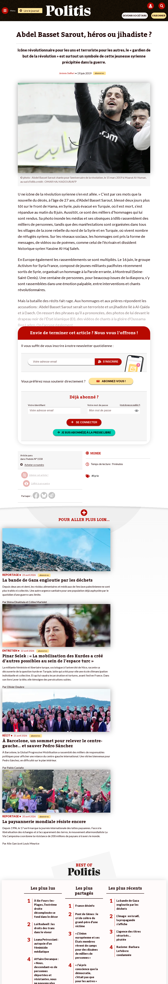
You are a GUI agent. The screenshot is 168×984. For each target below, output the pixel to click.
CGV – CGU (85, 960)
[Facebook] (40, 972)
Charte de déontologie (60, 960)
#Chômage (117, 864)
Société (6, 861)
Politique (6, 854)
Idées (5, 864)
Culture (6, 868)
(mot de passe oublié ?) (130, 405)
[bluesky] (50, 972)
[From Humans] (82, 972)
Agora (5, 850)
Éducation (33, 861)
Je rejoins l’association (68, 861)
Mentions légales (33, 960)
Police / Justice (36, 868)
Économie (33, 857)
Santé (31, 864)
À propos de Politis (67, 864)
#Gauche (116, 857)
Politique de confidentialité (111, 960)
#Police (115, 854)
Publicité (136, 960)
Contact (14, 960)
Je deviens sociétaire (68, 854)
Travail (31, 854)
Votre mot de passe (97, 404)
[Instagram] (71, 972)
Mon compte (63, 868)
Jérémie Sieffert (67, 73)
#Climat (116, 850)
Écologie (6, 857)
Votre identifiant (36, 404)
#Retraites (117, 861)
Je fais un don (64, 850)
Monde (32, 850)
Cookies (151, 960)
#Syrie (95, 475)
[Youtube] (61, 972)
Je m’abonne (63, 857)
